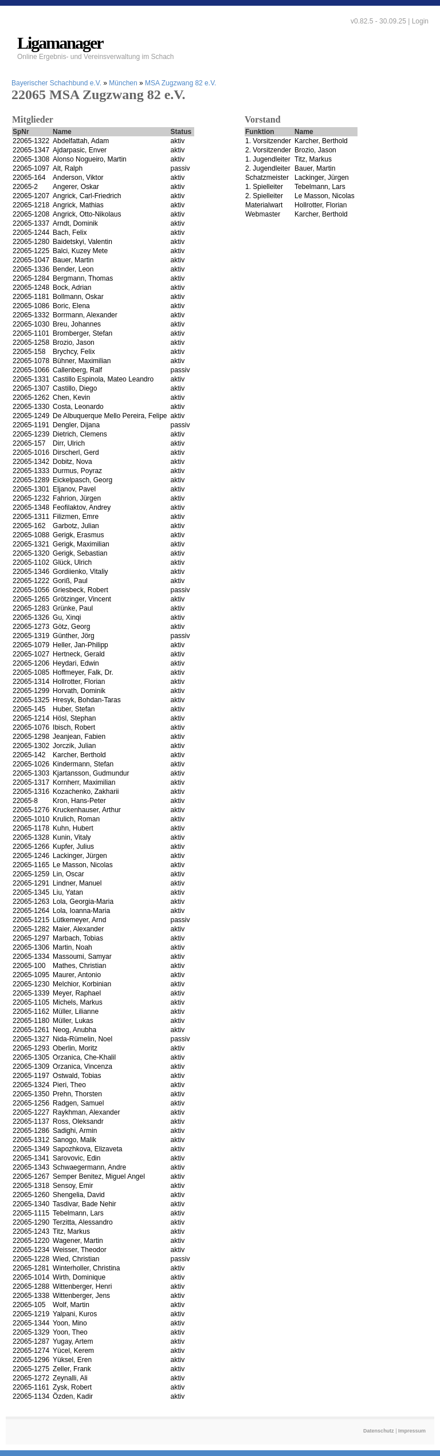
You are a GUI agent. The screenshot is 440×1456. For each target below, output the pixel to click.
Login (420, 21)
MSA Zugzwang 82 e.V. (180, 83)
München (123, 83)
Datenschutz (378, 1431)
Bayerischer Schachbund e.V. (56, 83)
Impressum (412, 1431)
